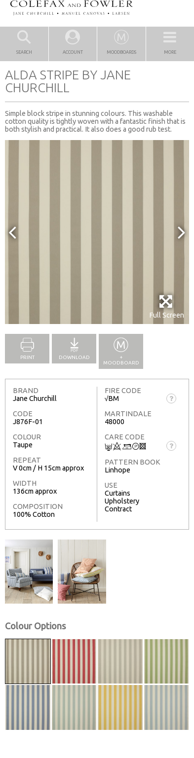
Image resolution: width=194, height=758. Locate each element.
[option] (97, 232)
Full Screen (166, 306)
